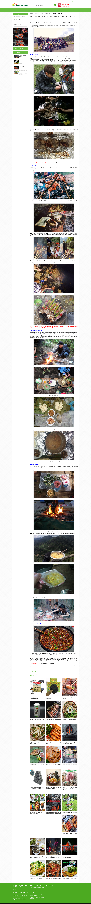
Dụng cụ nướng (58, 10)
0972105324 (65, 4)
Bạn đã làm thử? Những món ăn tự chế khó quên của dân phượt (51, 13)
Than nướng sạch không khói (27, 10)
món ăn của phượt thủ (34, 668)
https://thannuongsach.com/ (21, 899)
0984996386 (65, 6)
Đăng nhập (71, 1)
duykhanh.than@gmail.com (20, 898)
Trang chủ (15, 10)
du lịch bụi (42, 668)
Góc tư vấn (66, 10)
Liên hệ (72, 10)
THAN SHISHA (17, 19)
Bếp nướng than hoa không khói (44, 10)
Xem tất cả (75, 675)
